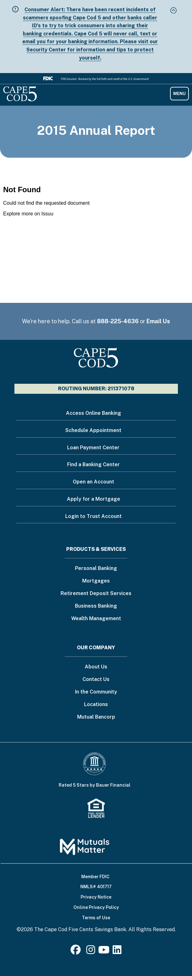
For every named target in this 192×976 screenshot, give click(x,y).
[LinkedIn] (117, 952)
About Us (96, 667)
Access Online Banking (93, 413)
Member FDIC (95, 876)
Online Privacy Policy (96, 907)
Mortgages (96, 581)
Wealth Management (96, 618)
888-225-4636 (118, 321)
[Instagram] (90, 952)
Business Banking (96, 606)
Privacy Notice (96, 897)
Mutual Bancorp (96, 717)
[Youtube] (103, 952)
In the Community (96, 692)
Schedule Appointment (93, 430)
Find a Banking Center (93, 464)
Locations (96, 704)
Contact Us (96, 679)
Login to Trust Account (93, 516)
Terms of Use (96, 917)
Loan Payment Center (93, 448)
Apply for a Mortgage (93, 499)
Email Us (158, 321)
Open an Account (93, 482)
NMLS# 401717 (96, 886)
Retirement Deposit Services (96, 593)
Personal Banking (96, 568)
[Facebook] (77, 952)
